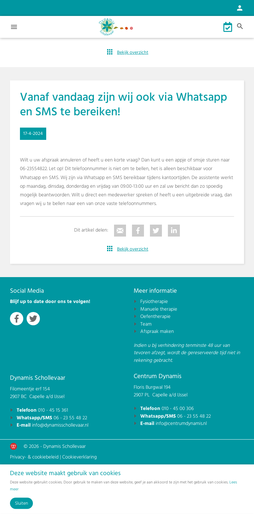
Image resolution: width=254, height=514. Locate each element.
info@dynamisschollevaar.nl (60, 425)
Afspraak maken (157, 331)
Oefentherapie (155, 316)
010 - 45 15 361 (53, 410)
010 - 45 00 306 (178, 408)
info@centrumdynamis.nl (181, 423)
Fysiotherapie (154, 301)
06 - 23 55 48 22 (70, 417)
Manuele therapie (158, 309)
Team (146, 324)
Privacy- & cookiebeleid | (36, 457)
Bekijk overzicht (132, 52)
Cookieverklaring (79, 457)
